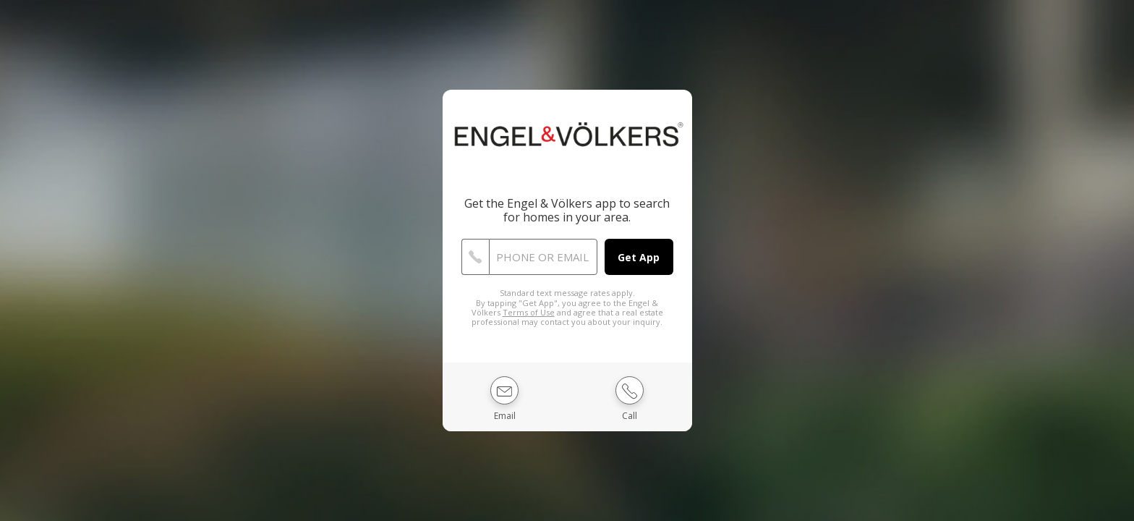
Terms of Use (529, 312)
